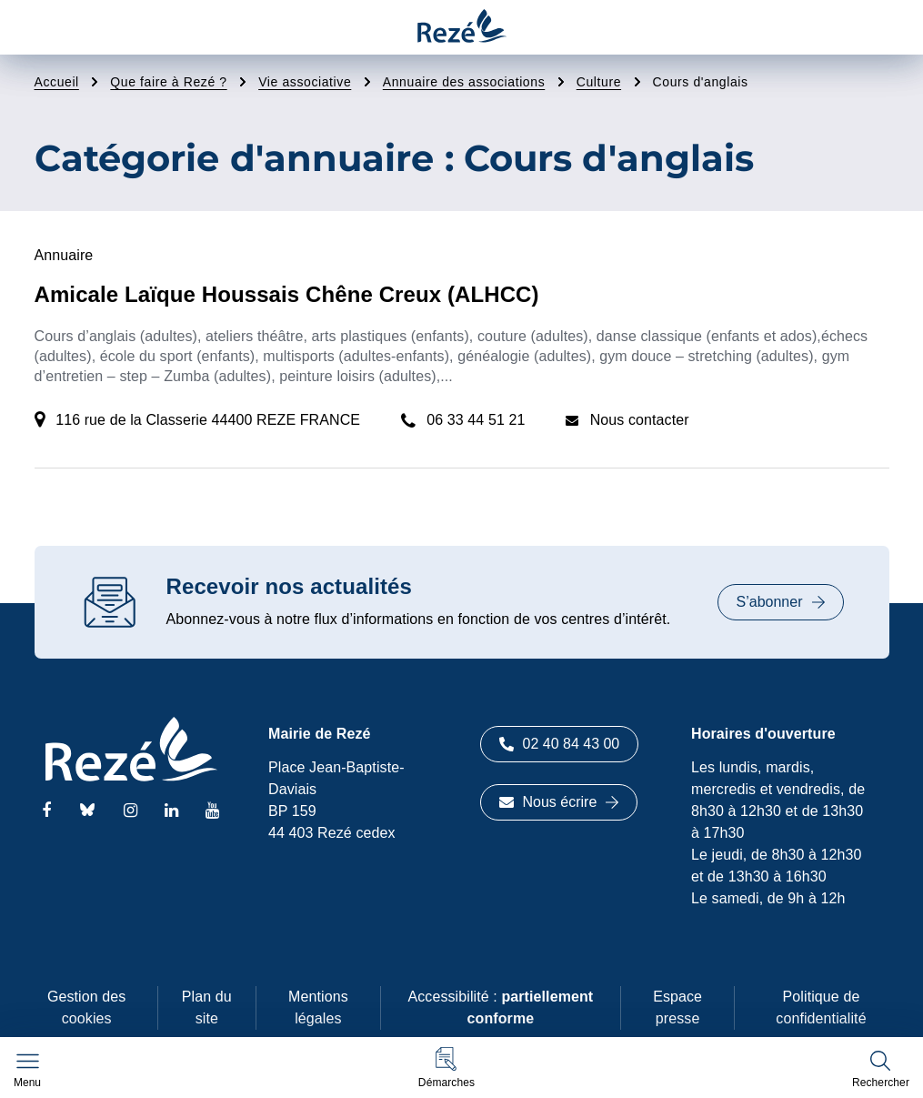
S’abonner (781, 601)
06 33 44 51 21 (475, 420)
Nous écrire (559, 802)
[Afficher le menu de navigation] (27, 1070)
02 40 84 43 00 (559, 743)
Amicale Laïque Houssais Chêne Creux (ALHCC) (287, 294)
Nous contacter (639, 420)
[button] (446, 1067)
